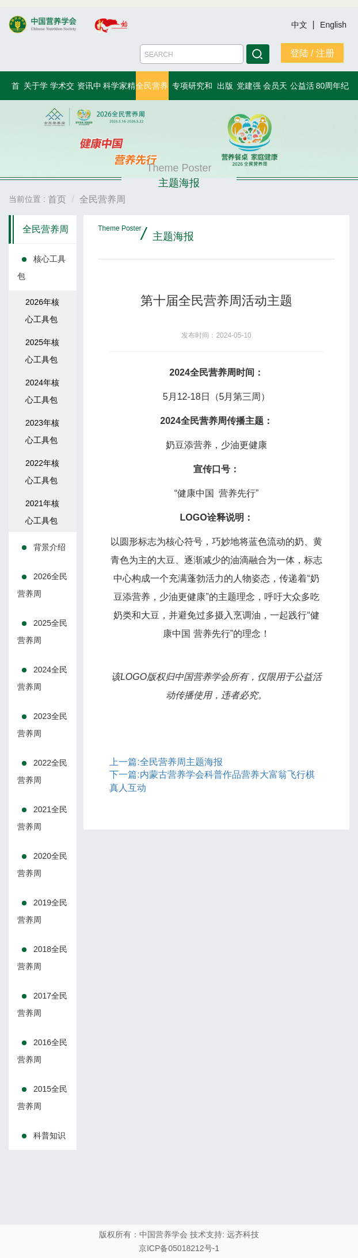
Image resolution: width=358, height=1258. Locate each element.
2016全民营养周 (42, 1051)
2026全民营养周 (42, 585)
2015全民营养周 (42, 1097)
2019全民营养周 (42, 911)
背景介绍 (49, 547)
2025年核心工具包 (42, 351)
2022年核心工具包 (42, 471)
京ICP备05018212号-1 (179, 1248)
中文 (300, 24)
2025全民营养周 (42, 631)
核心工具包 (41, 267)
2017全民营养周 (42, 1004)
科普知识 (49, 1135)
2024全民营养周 (42, 678)
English (333, 24)
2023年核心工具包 (42, 431)
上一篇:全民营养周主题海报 (165, 762)
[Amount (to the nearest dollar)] (191, 54)
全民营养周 (45, 229)
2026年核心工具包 (42, 310)
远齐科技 (243, 1234)
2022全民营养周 (42, 771)
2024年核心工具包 (42, 391)
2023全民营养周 (42, 725)
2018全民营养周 (42, 958)
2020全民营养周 (42, 864)
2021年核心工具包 (42, 512)
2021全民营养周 (42, 818)
